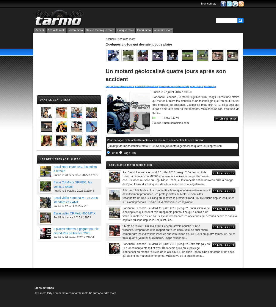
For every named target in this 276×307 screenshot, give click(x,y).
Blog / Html (129, 152)
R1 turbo (94, 293)
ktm (107, 86)
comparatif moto (78, 293)
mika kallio (171, 86)
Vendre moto (108, 293)
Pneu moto (144, 30)
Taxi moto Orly (43, 293)
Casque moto (125, 30)
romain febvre (210, 86)
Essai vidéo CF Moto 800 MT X (74, 213)
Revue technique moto (100, 30)
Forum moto (60, 293)
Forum (114, 152)
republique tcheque (125, 86)
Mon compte (208, 3)
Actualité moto (56, 30)
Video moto (76, 30)
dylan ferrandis (182, 86)
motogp (162, 86)
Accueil (39, 30)
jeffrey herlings (196, 86)
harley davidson (151, 86)
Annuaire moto (163, 30)
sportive (113, 86)
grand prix (139, 86)
